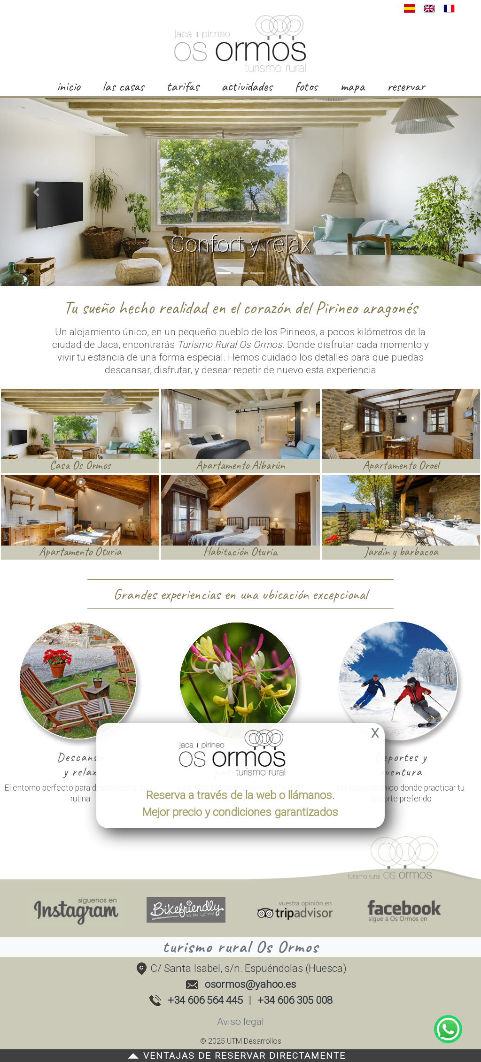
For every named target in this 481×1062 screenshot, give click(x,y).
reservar (406, 86)
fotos (306, 86)
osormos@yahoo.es (250, 984)
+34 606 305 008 (295, 1000)
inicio (68, 86)
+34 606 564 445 (205, 1000)
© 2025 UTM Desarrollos (240, 1041)
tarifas (182, 86)
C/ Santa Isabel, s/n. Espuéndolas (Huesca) (241, 968)
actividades (246, 86)
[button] (36, 192)
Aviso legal (240, 1021)
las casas (123, 86)
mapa (352, 86)
